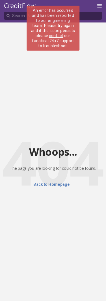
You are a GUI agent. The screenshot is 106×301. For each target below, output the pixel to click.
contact (56, 35)
